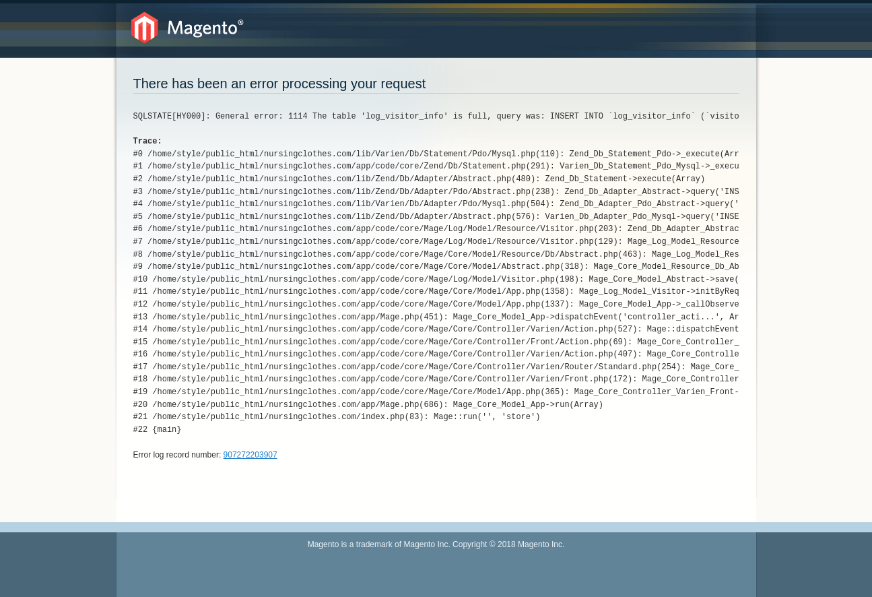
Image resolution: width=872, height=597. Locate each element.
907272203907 (250, 455)
